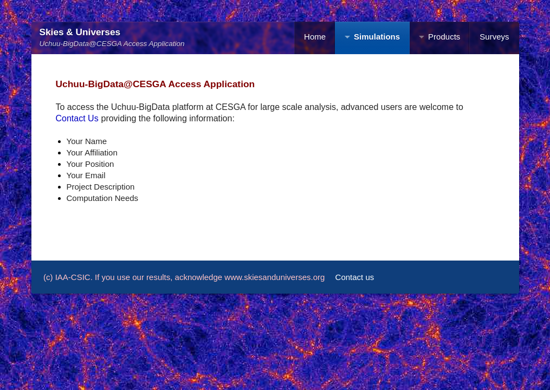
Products (444, 36)
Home (315, 36)
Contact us (354, 277)
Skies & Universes (80, 32)
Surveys (494, 36)
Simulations (377, 36)
